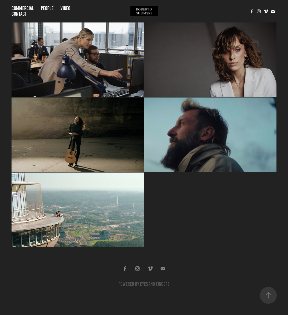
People (47, 8)
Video (65, 8)
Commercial (23, 8)
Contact (19, 14)
